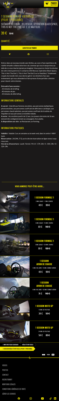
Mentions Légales (8, 384)
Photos (5, 370)
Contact (5, 374)
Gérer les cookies (9, 393)
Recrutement (7, 379)
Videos (4, 365)
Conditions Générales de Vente (14, 389)
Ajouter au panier (30, 48)
